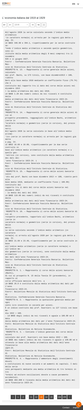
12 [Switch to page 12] (36, 397)
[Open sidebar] (79, 404)
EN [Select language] (76, 4)
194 (59, 397)
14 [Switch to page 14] (46, 397)
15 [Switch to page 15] (51, 397)
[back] (13, 397)
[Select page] (21, 25)
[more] (69, 397)
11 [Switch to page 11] (31, 397)
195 (64, 397)
